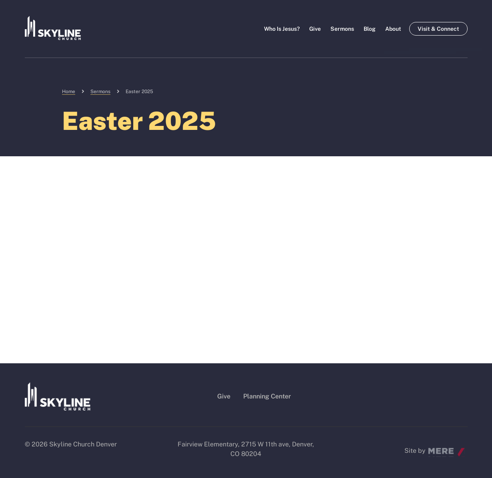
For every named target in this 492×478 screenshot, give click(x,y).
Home (68, 91)
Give (315, 29)
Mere (435, 448)
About (393, 29)
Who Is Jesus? (282, 29)
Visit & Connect (438, 29)
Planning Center (267, 396)
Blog (370, 29)
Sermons (342, 29)
